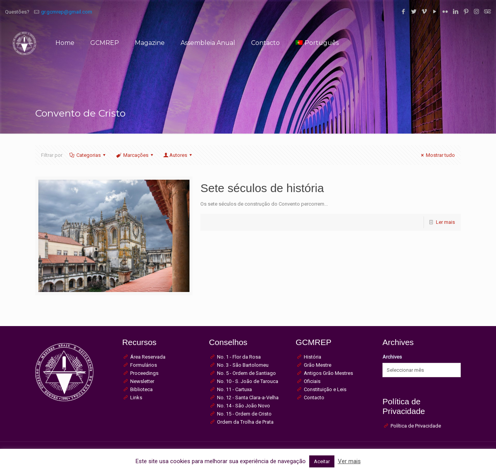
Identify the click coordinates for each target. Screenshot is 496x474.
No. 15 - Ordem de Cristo (244, 414)
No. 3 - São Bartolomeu (243, 365)
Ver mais (349, 461)
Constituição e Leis (325, 389)
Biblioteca (141, 389)
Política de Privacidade (416, 426)
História (312, 357)
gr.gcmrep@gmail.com (66, 12)
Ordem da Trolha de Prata (245, 422)
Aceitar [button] (322, 461)
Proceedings (144, 373)
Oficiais (312, 381)
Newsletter (142, 381)
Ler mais (445, 222)
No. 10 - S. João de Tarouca (247, 381)
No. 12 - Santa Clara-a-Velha (248, 397)
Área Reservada (147, 357)
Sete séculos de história (262, 188)
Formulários (143, 365)
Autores (178, 155)
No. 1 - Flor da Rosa (239, 357)
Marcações (135, 155)
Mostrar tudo (437, 155)
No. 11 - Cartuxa (234, 389)
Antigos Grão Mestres (328, 373)
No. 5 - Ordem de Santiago (246, 373)
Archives (392, 357)
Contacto (314, 397)
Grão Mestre (317, 365)
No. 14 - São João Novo (243, 406)
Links (136, 397)
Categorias (88, 155)
